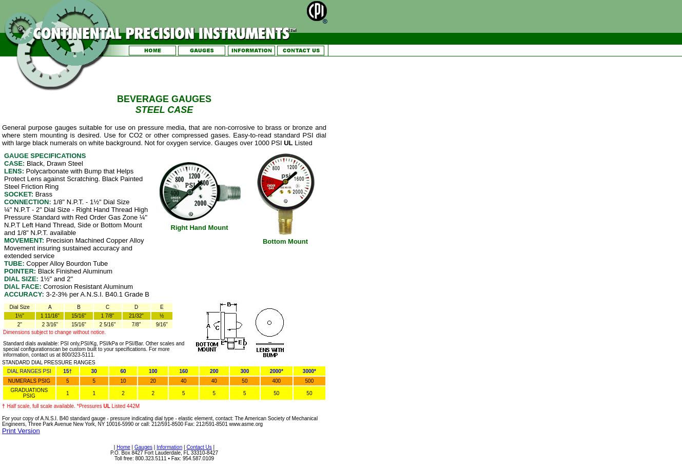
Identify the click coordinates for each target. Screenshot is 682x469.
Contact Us (198, 447)
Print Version (21, 431)
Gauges (143, 447)
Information (169, 447)
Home (123, 447)
